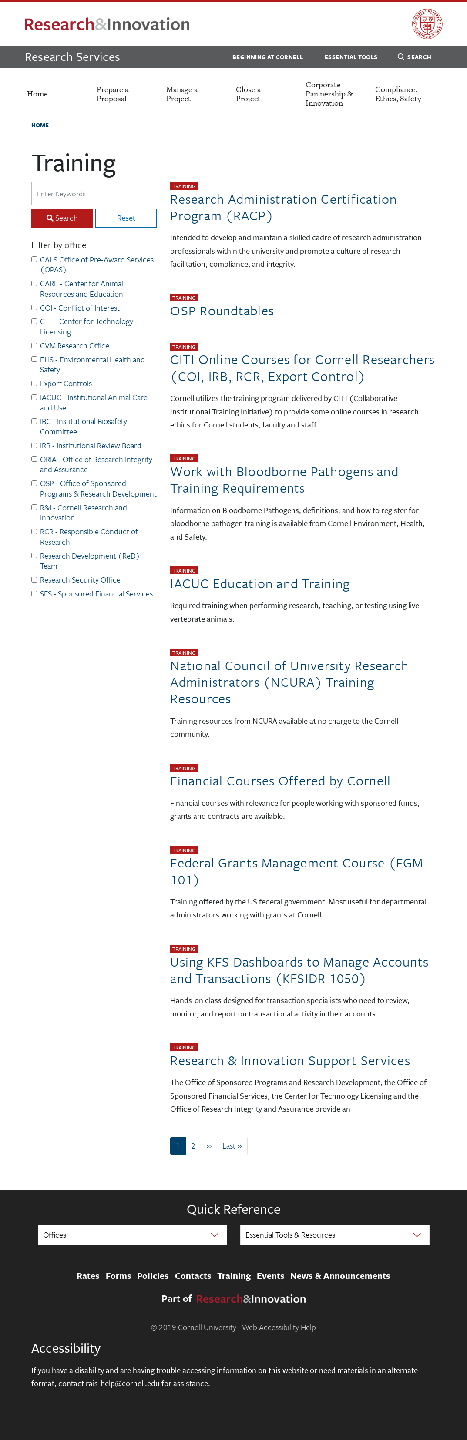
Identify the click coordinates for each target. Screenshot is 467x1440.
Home (37, 93)
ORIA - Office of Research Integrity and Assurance (96, 464)
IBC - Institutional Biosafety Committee (83, 426)
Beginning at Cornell (267, 57)
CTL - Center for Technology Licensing (86, 326)
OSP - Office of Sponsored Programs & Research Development (98, 488)
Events (271, 1276)
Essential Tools (351, 57)
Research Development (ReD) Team (90, 561)
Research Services (73, 56)
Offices (54, 1234)
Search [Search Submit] (66, 217)
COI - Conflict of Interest (80, 308)
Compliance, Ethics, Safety (398, 94)
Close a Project (248, 94)
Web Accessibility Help (279, 1327)
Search (414, 58)
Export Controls (66, 383)
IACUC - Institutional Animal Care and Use (94, 402)
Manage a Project (182, 94)
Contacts (193, 1276)
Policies (153, 1276)
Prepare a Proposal (112, 94)
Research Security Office (80, 580)
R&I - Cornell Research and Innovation (83, 513)
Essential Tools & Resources (290, 1234)
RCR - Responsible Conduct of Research (89, 536)
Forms (118, 1276)
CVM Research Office (74, 346)
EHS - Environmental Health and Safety (92, 364)
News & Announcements (340, 1276)
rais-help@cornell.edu (123, 1383)
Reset (126, 217)
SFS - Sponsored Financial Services (96, 594)
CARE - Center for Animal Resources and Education (81, 288)
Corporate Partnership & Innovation (329, 93)
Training (234, 1276)
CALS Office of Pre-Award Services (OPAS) (97, 265)
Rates (88, 1276)
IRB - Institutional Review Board (90, 445)
